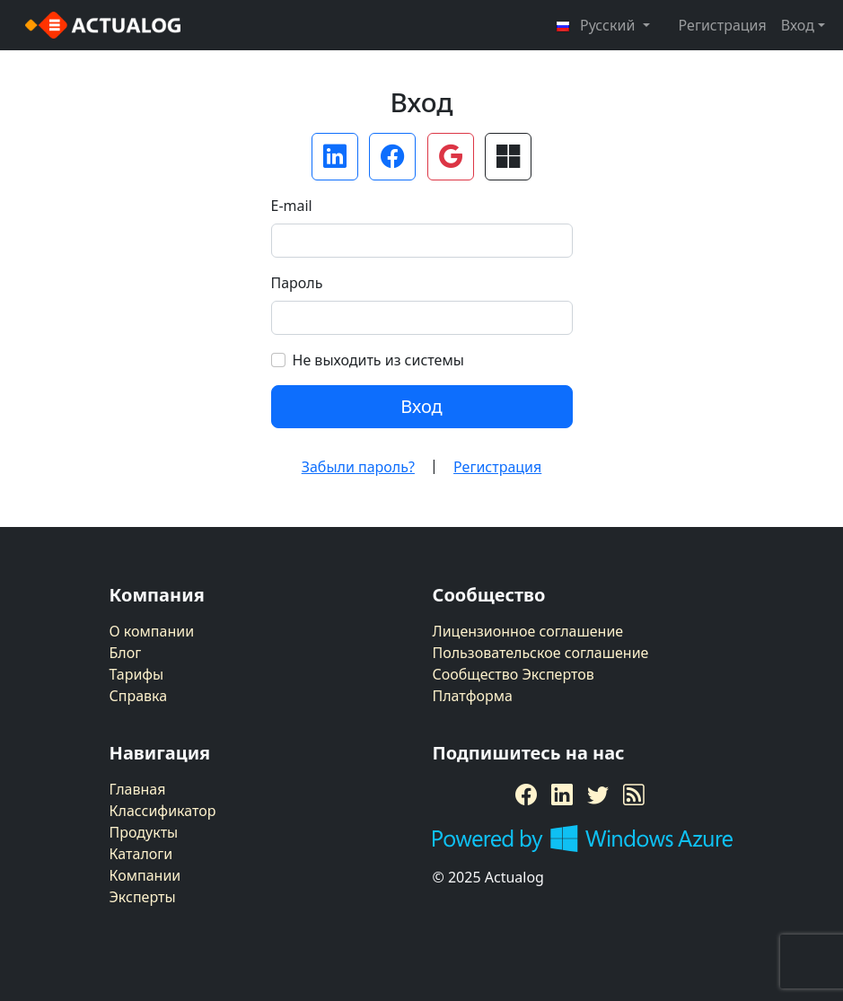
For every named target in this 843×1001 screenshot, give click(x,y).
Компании (145, 875)
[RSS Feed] (634, 794)
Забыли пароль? (358, 467)
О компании (152, 631)
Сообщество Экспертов (513, 674)
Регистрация (723, 25)
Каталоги (141, 854)
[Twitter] (598, 794)
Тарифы (137, 674)
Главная (138, 789)
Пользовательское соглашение (541, 653)
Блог (126, 653)
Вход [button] (797, 25)
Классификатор (163, 811)
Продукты (144, 832)
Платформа (473, 696)
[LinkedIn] (562, 794)
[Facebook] (526, 794)
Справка (139, 696)
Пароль (297, 283)
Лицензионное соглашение (528, 631)
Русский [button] (597, 25)
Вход (421, 406)
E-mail (291, 205)
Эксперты (143, 897)
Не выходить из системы (378, 360)
